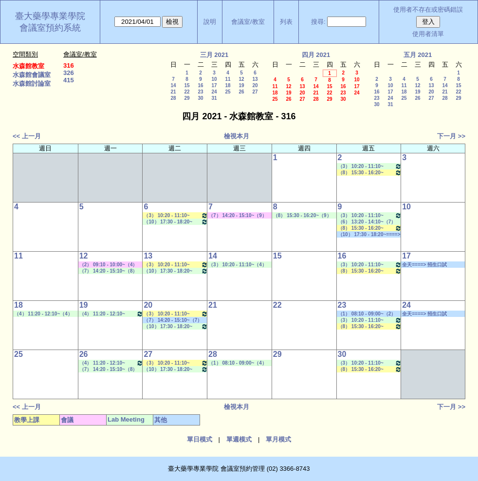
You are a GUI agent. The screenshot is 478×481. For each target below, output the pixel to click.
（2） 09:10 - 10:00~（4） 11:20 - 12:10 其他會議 (108, 265)
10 (214, 79)
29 (186, 98)
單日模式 (199, 439)
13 (254, 79)
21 (173, 91)
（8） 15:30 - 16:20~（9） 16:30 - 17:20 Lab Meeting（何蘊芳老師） (302, 216)
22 (186, 91)
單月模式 (278, 439)
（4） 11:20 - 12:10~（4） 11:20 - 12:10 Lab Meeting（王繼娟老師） (43, 314)
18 (227, 85)
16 (200, 85)
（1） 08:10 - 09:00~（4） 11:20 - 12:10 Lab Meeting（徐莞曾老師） (237, 363)
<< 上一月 (27, 136)
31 (214, 98)
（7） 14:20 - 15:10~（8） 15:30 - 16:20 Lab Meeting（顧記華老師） (108, 271)
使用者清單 (428, 33)
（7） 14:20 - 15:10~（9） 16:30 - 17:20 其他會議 (237, 216)
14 (173, 85)
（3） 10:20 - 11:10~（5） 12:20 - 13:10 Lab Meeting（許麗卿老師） (370, 166)
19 (241, 85)
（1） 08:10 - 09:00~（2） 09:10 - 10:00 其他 (367, 314)
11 (227, 79)
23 (200, 91)
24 (214, 91)
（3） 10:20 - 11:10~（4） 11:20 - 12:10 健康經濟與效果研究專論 (176, 215)
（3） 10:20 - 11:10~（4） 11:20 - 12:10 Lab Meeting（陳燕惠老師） (237, 265)
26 (241, 91)
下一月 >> (451, 136)
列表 (286, 21)
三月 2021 (214, 54)
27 (254, 91)
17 (214, 85)
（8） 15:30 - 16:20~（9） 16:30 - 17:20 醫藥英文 (370, 172)
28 (173, 98)
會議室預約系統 (50, 28)
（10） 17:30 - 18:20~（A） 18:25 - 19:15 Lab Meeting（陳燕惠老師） (176, 222)
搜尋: (318, 21)
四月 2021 (316, 54)
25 (227, 91)
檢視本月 (236, 136)
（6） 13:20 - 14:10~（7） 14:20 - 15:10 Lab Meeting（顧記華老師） (367, 222)
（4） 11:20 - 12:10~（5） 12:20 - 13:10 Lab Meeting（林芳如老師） (111, 314)
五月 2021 (418, 54)
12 (241, 79)
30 (200, 98)
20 (254, 85)
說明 (209, 21)
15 (186, 85)
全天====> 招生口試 (424, 264)
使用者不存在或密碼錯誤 (428, 9)
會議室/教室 (248, 21)
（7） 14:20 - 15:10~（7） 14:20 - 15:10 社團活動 (173, 320)
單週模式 (239, 439)
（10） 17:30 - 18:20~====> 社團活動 (369, 235)
